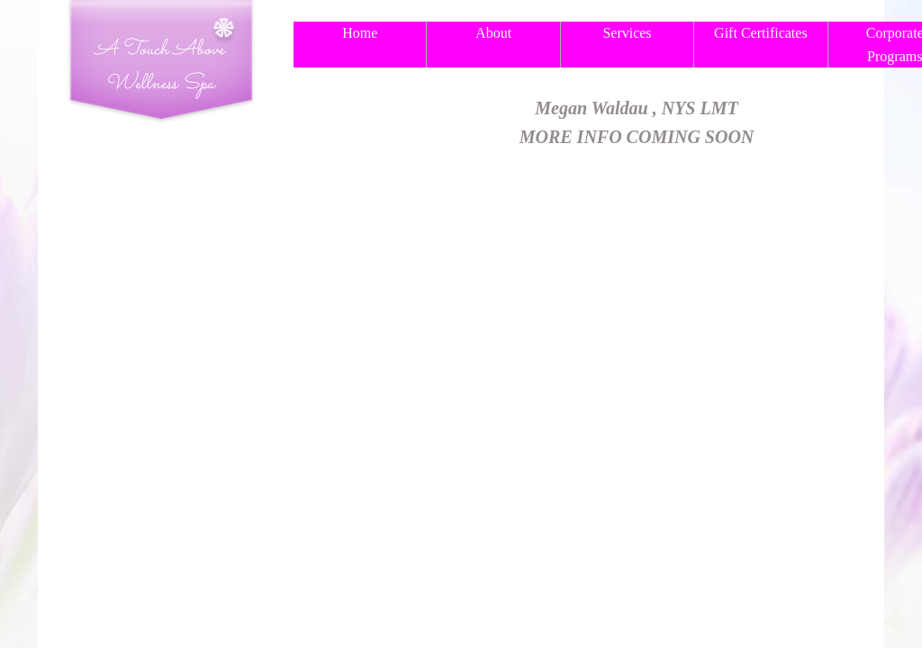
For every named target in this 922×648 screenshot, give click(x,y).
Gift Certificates (761, 32)
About (493, 32)
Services (626, 32)
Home (359, 32)
